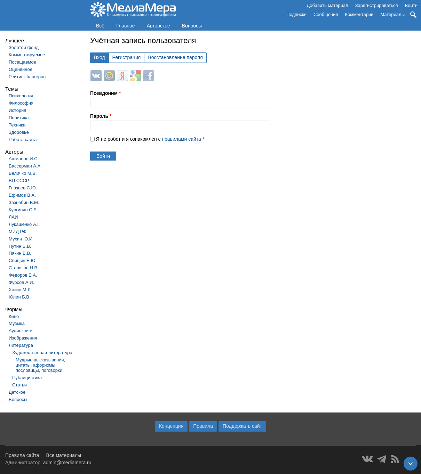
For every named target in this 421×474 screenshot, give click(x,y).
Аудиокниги (21, 330)
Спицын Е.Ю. (23, 260)
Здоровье (19, 132)
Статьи (19, 384)
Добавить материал (327, 5)
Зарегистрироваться (376, 5)
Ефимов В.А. (22, 195)
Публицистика (27, 377)
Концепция (171, 426)
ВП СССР (19, 180)
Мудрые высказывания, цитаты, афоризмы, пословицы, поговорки (40, 365)
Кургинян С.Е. (23, 209)
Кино (14, 316)
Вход (99, 57)
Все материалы (63, 455)
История (17, 110)
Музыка (17, 323)
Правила (203, 426)
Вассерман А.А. (25, 166)
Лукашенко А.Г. (24, 224)
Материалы (392, 14)
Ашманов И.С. (24, 158)
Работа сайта (23, 139)
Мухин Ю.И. (21, 239)
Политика (19, 117)
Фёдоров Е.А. (23, 275)
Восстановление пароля (175, 57)
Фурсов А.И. (21, 282)
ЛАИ (13, 217)
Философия (21, 103)
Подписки (296, 14)
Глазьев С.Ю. (23, 187)
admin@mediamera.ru (67, 462)
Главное (125, 25)
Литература (21, 345)
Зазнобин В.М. (24, 202)
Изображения (23, 338)
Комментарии (359, 14)
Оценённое (20, 69)
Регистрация (126, 57)
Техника (17, 125)
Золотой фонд (24, 47)
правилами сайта (181, 139)
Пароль (100, 116)
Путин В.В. (20, 246)
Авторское (158, 25)
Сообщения (325, 14)
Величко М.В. (23, 173)
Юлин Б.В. (20, 297)
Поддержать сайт (242, 426)
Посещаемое (22, 62)
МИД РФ (17, 231)
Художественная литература (42, 352)
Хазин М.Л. (20, 289)
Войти (411, 5)
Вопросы (192, 25)
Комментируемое (27, 54)
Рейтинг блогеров (27, 76)
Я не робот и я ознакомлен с (150, 139)
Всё (100, 25)
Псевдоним (105, 93)
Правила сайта (22, 455)
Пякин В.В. (20, 253)
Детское (17, 392)
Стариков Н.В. (24, 267)
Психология (21, 95)
